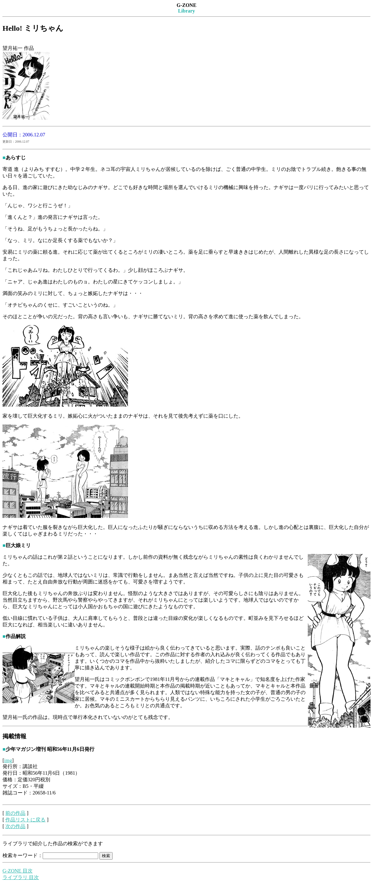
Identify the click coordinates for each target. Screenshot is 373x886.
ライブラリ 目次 (21, 877)
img (8, 760)
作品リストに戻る (25, 819)
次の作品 (15, 826)
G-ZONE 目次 (18, 870)
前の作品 (15, 813)
